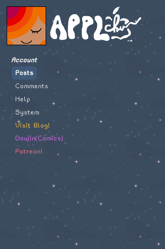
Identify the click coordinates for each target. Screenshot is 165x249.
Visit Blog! (32, 125)
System (27, 112)
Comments (31, 86)
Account (24, 60)
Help (22, 99)
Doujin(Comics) (39, 138)
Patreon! (29, 151)
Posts (24, 73)
